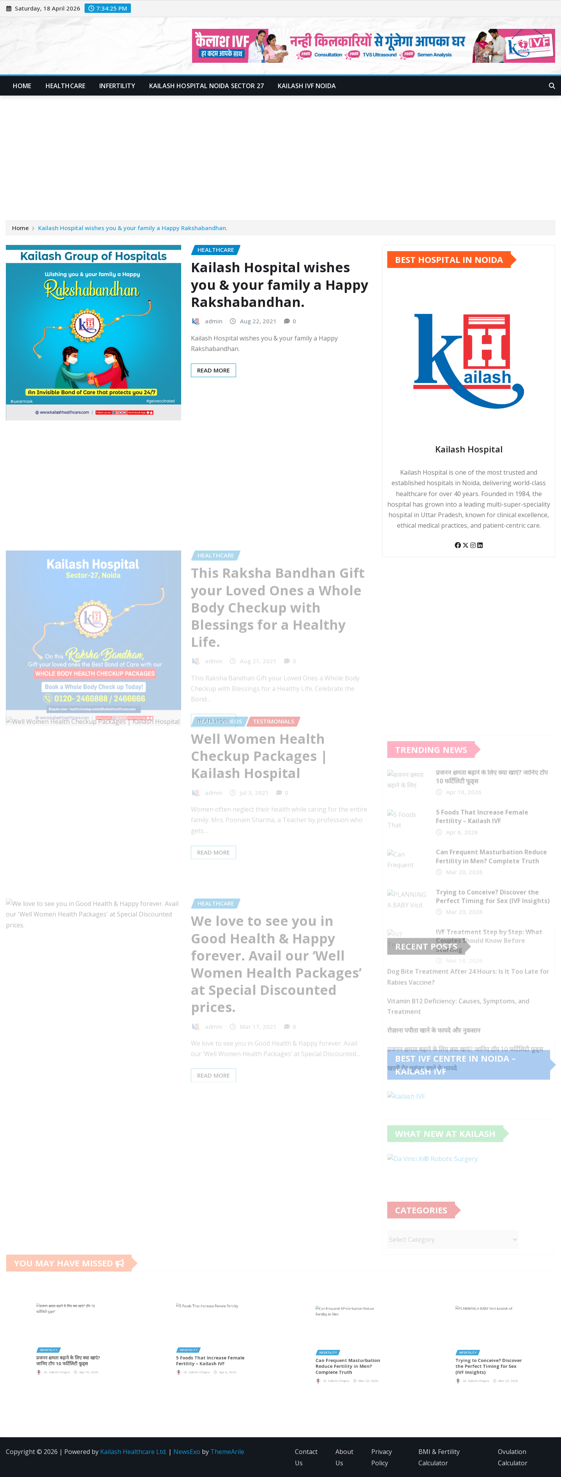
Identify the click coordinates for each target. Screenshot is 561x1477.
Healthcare (66, 86)
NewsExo (186, 1451)
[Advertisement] (280, 154)
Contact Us (306, 1457)
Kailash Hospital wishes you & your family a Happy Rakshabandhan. (133, 228)
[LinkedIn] (480, 553)
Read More (213, 374)
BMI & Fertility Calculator (439, 1457)
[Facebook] (458, 553)
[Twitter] (466, 553)
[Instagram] (473, 553)
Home (22, 86)
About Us (344, 1457)
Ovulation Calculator (512, 1457)
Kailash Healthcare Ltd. (133, 1451)
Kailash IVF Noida (307, 86)
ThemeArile (227, 1451)
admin (213, 325)
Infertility (117, 86)
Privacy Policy (381, 1457)
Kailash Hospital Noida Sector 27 (206, 86)
